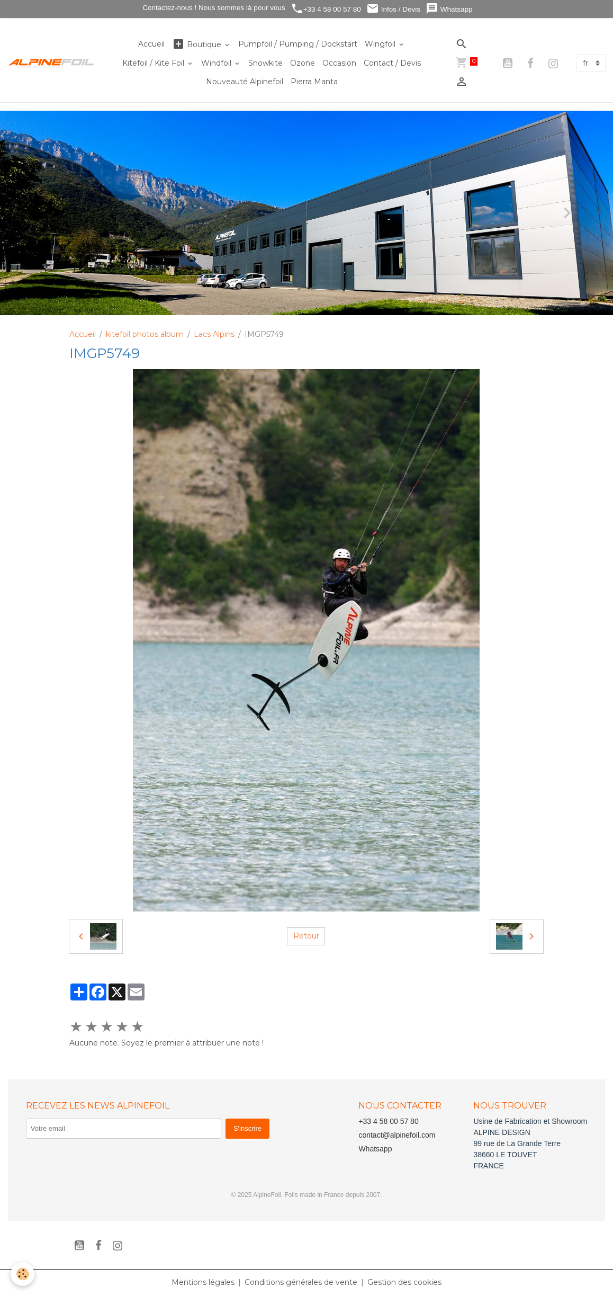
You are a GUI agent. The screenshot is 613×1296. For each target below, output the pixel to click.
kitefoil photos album (145, 334)
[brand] (51, 63)
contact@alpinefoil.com (396, 1135)
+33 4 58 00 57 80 (326, 8)
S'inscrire (247, 1128)
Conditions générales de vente (301, 1282)
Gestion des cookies (404, 1282)
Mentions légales (203, 1282)
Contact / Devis (392, 63)
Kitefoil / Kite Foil (154, 63)
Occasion (339, 63)
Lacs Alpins (214, 334)
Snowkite (265, 63)
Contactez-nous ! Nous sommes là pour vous (213, 8)
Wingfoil (381, 44)
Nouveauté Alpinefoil (244, 81)
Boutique (197, 44)
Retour (306, 936)
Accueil (151, 44)
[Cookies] (22, 1274)
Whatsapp (449, 8)
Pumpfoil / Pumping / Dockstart (297, 44)
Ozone (302, 63)
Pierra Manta (314, 81)
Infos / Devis (393, 8)
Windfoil (217, 63)
